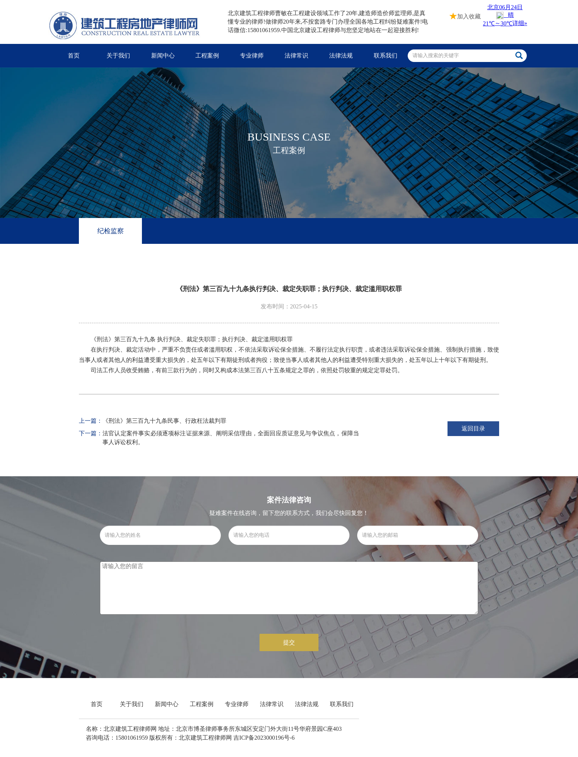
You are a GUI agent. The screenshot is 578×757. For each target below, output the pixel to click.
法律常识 (296, 55)
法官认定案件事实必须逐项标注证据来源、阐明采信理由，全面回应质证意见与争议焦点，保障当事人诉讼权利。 (230, 437)
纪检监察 (110, 231)
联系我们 (385, 55)
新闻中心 (163, 55)
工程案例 (207, 55)
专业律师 (252, 55)
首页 (74, 55)
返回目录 (473, 428)
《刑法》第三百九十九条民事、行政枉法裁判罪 (164, 421)
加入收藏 (465, 15)
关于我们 (118, 55)
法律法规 (341, 55)
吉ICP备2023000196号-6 (264, 737)
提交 (289, 642)
